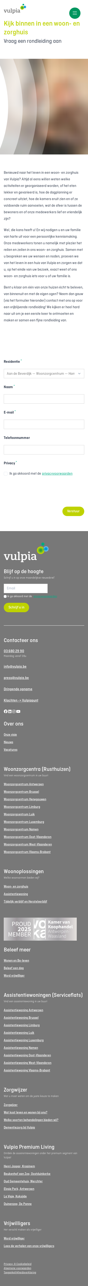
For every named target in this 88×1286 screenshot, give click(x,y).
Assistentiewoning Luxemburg (24, 1040)
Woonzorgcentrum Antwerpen (24, 784)
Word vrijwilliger (14, 976)
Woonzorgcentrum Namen (21, 830)
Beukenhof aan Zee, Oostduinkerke (27, 1174)
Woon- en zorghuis (16, 887)
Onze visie (10, 735)
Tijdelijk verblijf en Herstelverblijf (25, 902)
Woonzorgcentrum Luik (19, 815)
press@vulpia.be (16, 678)
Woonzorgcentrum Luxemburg (24, 822)
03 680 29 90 (14, 651)
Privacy (10, 463)
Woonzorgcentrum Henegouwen (25, 799)
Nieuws (8, 742)
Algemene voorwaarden (17, 1268)
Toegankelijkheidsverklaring (20, 1272)
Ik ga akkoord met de (38, 473)
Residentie (13, 361)
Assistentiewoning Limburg (22, 1025)
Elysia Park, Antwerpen (19, 1189)
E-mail (10, 412)
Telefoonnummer (17, 438)
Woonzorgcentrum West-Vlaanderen (28, 845)
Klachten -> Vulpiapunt (21, 700)
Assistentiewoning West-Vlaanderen (27, 1063)
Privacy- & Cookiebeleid (17, 1264)
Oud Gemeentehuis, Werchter (23, 1181)
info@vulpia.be (15, 666)
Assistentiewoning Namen (21, 1048)
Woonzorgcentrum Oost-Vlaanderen (27, 837)
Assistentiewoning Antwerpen (23, 1010)
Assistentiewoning (16, 894)
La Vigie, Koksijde (15, 1197)
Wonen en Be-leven (16, 961)
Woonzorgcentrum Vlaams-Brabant (27, 852)
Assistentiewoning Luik (19, 1033)
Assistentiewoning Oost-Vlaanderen (27, 1055)
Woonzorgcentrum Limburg (22, 807)
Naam (9, 387)
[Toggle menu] (74, 13)
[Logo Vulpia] (44, 9)
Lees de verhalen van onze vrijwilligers (29, 1246)
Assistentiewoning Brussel (21, 1018)
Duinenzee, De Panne (18, 1204)
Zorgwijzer (11, 1105)
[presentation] (39, 492)
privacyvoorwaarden (57, 473)
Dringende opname (18, 689)
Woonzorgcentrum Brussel (21, 792)
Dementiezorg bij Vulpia (19, 1128)
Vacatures (10, 750)
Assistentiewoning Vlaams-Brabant (27, 1071)
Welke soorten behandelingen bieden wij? (31, 1120)
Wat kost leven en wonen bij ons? (25, 1113)
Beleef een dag (14, 968)
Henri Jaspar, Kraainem (19, 1166)
